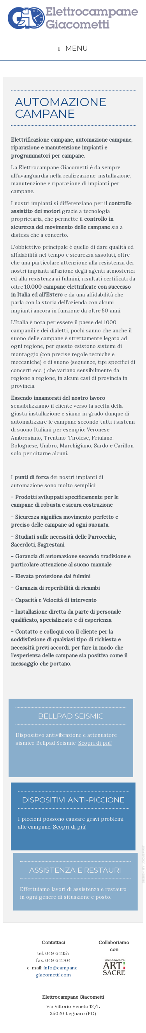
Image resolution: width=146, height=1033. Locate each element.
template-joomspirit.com (144, 864)
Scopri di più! (94, 742)
